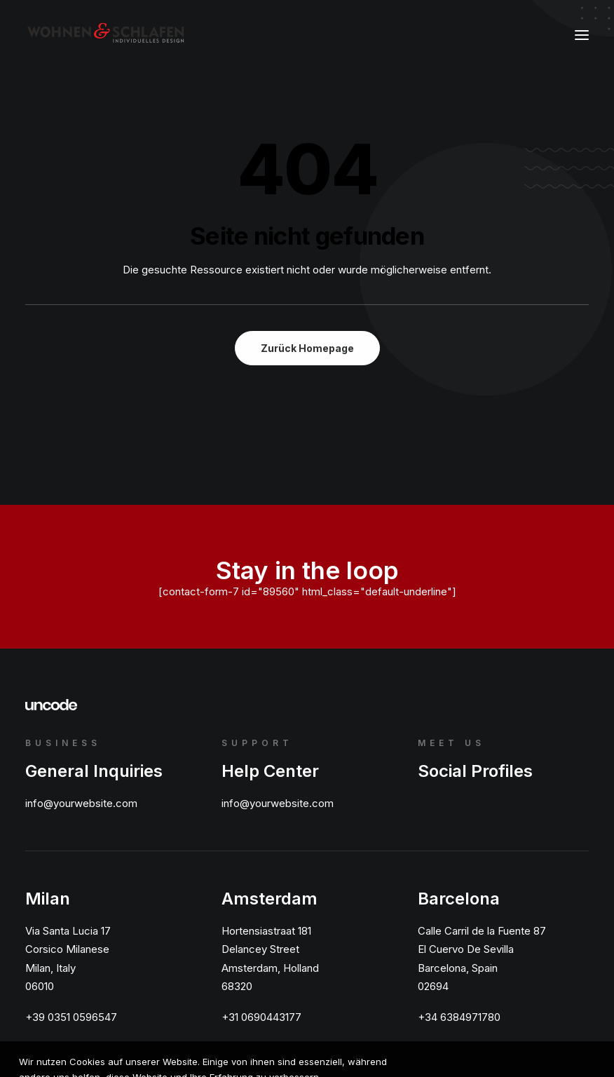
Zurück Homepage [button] (307, 348)
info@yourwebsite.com (81, 803)
